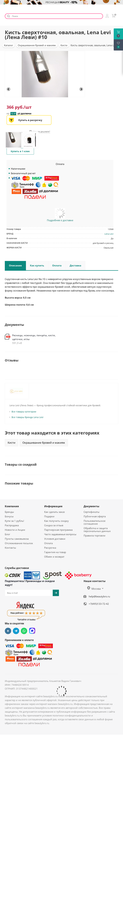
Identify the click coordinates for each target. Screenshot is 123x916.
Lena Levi (108, 233)
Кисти (11, 442)
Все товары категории (24, 411)
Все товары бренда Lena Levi (27, 417)
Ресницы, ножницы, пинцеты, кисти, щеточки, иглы (34, 337)
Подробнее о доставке (60, 220)
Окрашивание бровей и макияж (43, 442)
